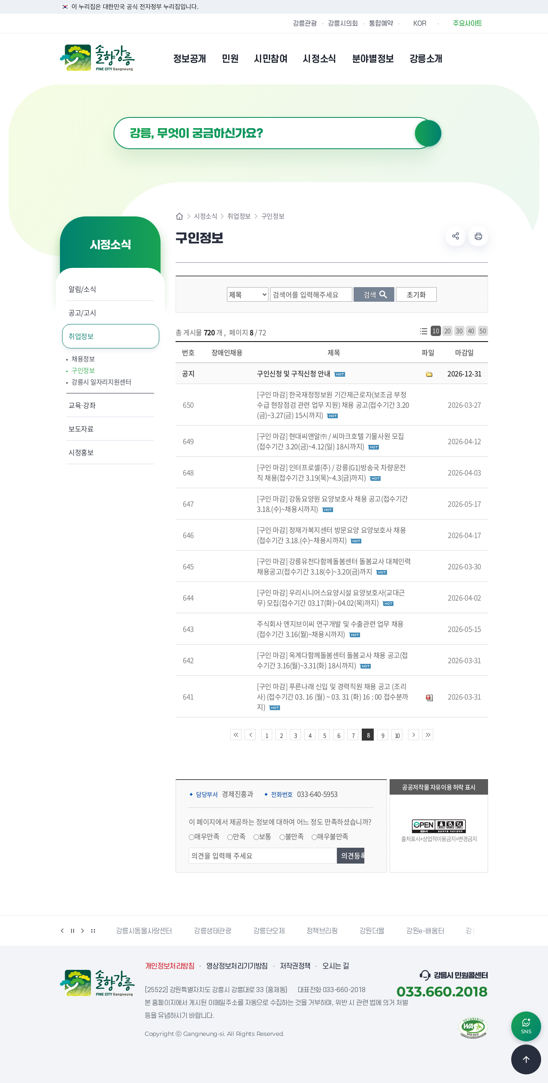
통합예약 (381, 23)
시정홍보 (81, 452)
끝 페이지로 (427, 734)
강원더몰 (372, 931)
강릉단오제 (269, 931)
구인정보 (83, 370)
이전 (62, 931)
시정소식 (205, 216)
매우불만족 (332, 836)
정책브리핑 (322, 931)
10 (435, 330)
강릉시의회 (343, 23)
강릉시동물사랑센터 (144, 931)
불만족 (294, 836)
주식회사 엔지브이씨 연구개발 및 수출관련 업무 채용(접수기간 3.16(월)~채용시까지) (330, 628)
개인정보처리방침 (169, 966)
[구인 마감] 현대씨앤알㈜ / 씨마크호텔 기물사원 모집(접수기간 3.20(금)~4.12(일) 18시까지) (330, 441)
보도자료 (81, 428)
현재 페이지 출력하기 (478, 236)
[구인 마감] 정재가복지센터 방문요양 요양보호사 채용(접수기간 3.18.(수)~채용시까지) (331, 535)
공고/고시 (82, 312)
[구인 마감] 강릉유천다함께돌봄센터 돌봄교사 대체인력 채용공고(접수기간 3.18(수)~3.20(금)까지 (334, 566)
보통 (265, 836)
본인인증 (460, 58)
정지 (72, 931)
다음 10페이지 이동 (413, 734)
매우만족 (206, 836)
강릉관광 (305, 23)
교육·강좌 (82, 405)
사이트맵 (482, 58)
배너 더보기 (93, 931)
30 (459, 330)
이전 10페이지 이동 (250, 734)
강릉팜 (475, 931)
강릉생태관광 (213, 931)
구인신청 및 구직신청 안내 (293, 373)
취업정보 (81, 336)
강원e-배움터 (425, 931)
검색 (428, 133)
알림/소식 (82, 289)
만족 (239, 836)
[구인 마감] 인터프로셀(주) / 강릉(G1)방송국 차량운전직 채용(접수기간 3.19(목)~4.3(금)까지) (331, 472)
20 (447, 330)
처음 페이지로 (235, 734)
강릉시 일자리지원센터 (101, 382)
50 (483, 330)
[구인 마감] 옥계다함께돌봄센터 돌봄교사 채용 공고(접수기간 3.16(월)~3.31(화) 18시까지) (332, 660)
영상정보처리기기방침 (237, 966)
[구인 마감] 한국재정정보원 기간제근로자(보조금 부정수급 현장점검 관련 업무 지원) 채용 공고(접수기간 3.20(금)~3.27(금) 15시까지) (333, 404)
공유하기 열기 (455, 236)
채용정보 (83, 359)
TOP (526, 1059)
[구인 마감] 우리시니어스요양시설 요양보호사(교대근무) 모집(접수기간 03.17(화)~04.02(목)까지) (331, 597)
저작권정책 (295, 966)
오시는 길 (335, 966)
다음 (82, 931)
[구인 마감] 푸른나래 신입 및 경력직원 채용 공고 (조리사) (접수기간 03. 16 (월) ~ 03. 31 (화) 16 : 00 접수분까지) (332, 696)
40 (471, 330)
